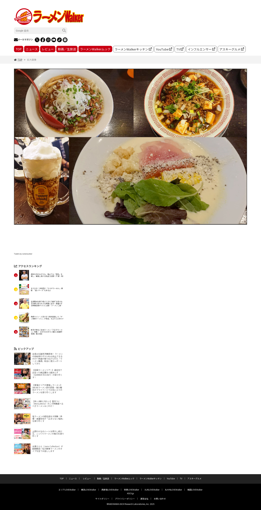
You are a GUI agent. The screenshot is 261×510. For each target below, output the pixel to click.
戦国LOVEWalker (194, 489)
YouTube (164, 49)
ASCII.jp (130, 493)
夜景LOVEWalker (131, 489)
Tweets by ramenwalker (23, 253)
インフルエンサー (201, 49)
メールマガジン (23, 39)
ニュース (32, 49)
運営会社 (144, 498)
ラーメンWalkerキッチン (133, 49)
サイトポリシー (102, 498)
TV (180, 49)
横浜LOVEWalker (88, 489)
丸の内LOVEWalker (173, 489)
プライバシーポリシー (125, 498)
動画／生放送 (67, 49)
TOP (19, 49)
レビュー (48, 49)
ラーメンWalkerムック (95, 49)
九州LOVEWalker (151, 489)
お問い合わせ (160, 498)
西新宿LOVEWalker (110, 489)
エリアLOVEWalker (67, 489)
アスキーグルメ (231, 49)
